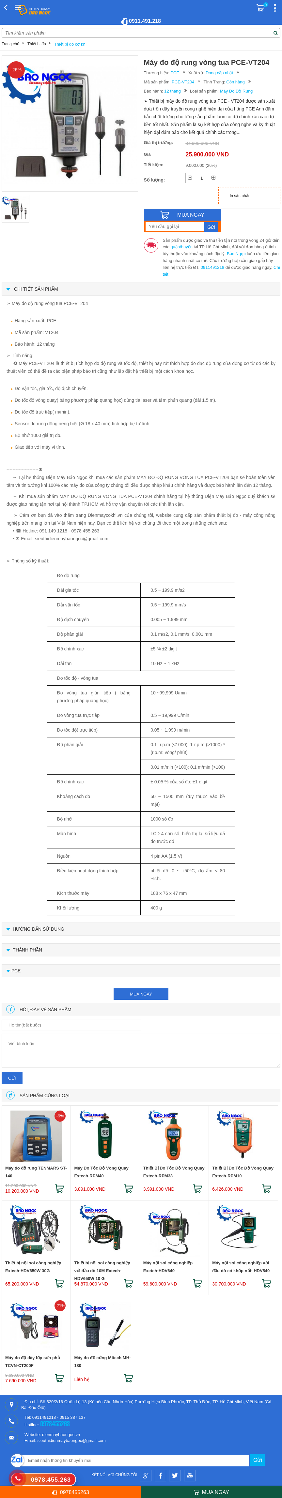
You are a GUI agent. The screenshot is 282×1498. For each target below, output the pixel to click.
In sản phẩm (241, 196)
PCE (174, 72)
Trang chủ (10, 44)
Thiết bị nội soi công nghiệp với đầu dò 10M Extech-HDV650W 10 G (102, 1268)
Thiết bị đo (36, 44)
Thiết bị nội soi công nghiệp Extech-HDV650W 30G (33, 1266)
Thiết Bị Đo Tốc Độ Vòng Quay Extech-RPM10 (243, 1172)
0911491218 (212, 267)
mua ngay (141, 994)
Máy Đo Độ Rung (236, 91)
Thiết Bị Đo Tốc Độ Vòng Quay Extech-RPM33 (174, 1172)
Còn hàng (235, 82)
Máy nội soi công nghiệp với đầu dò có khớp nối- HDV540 (241, 1266)
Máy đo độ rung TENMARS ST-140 (36, 1172)
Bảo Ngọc (236, 253)
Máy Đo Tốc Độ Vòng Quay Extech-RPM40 (101, 1172)
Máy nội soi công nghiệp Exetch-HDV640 (168, 1266)
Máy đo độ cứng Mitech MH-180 (102, 1361)
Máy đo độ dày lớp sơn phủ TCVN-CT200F (32, 1361)
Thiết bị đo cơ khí (70, 44)
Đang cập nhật (219, 72)
